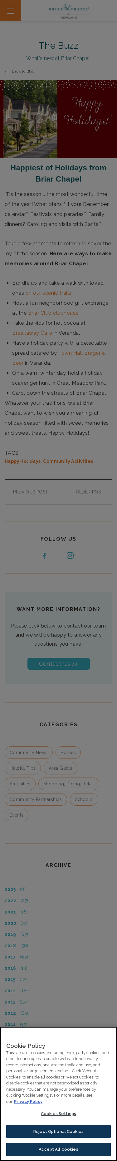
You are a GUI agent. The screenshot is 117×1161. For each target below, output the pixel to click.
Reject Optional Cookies (58, 1132)
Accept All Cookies (58, 1150)
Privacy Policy (28, 1102)
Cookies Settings (58, 1114)
